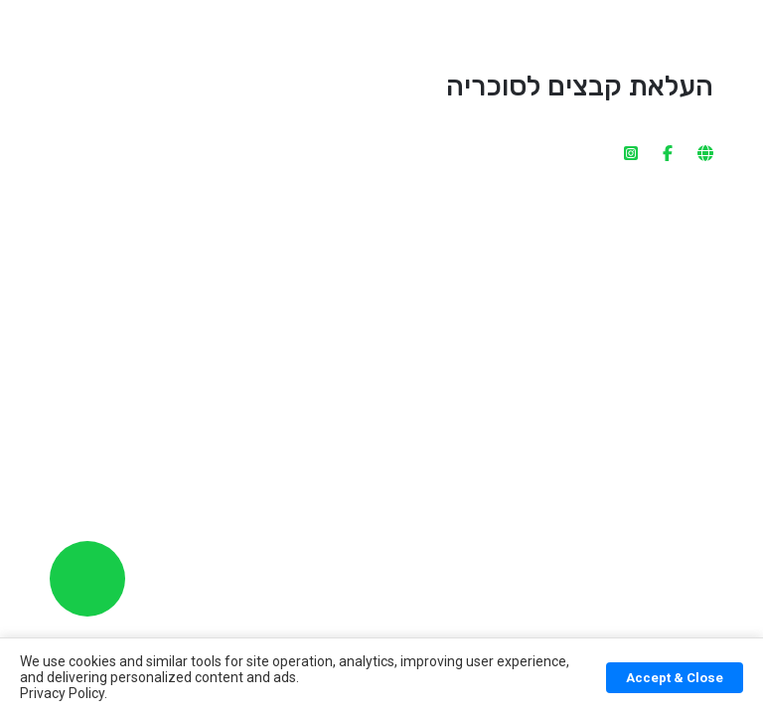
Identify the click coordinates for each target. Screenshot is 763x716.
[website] (705, 99)
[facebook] (668, 99)
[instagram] (631, 99)
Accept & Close (674, 677)
